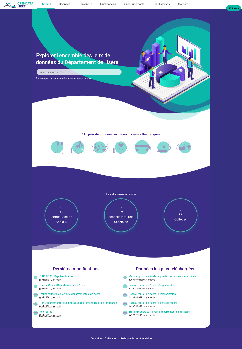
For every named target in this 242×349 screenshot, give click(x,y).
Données (64, 4)
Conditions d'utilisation (104, 338)
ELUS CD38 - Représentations (56, 276)
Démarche (85, 4)
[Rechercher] (79, 72)
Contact (183, 4)
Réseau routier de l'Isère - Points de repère (153, 302)
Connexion (233, 8)
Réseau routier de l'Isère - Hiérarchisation (152, 293)
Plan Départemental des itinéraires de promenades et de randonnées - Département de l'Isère (92, 302)
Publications (108, 4)
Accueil (46, 4)
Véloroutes (45, 311)
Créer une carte (134, 4)
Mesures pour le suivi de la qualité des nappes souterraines (162, 276)
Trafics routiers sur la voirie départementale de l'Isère (69, 293)
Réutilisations (161, 4)
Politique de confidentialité (136, 338)
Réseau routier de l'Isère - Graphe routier (152, 285)
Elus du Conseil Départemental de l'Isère (62, 285)
